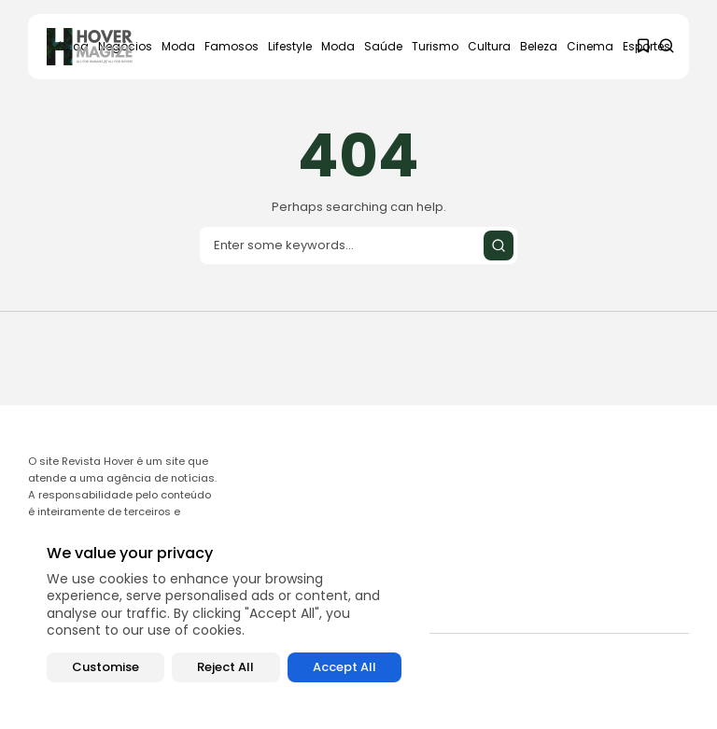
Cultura (489, 46)
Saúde (383, 46)
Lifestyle (290, 46)
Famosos (231, 46)
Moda (178, 46)
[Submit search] (498, 245)
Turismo (435, 46)
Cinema (590, 46)
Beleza (538, 46)
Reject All (225, 667)
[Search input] (358, 245)
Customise (105, 667)
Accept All (344, 667)
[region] (224, 613)
